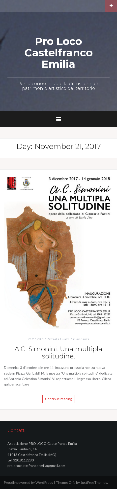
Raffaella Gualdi (58, 339)
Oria (72, 482)
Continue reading (58, 399)
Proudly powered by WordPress (28, 482)
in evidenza (81, 339)
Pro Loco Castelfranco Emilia (58, 52)
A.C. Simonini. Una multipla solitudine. (58, 352)
